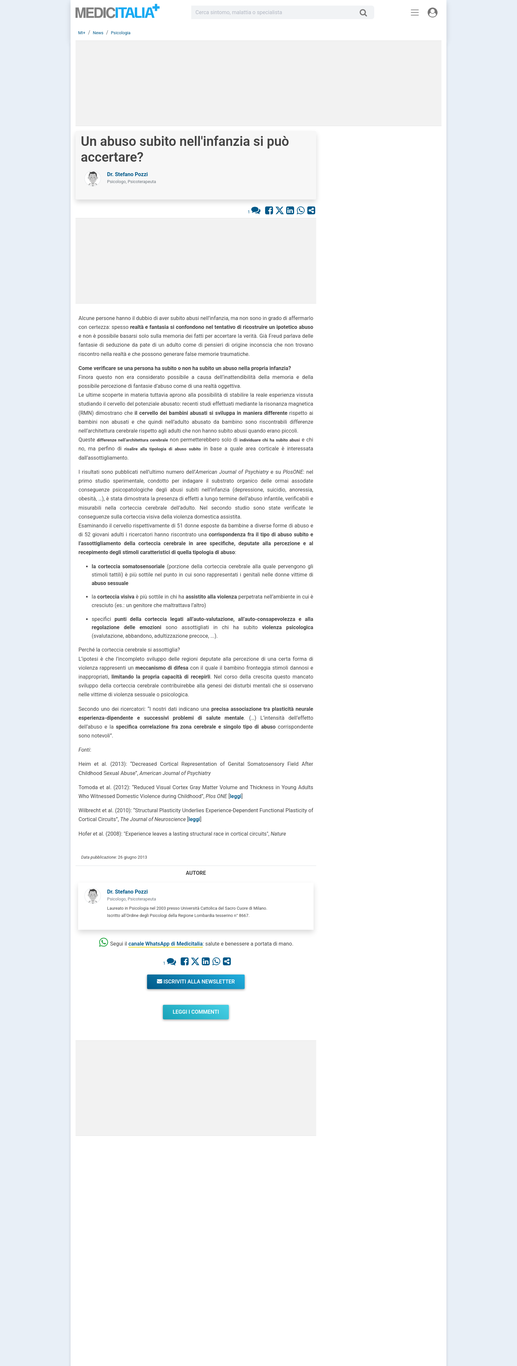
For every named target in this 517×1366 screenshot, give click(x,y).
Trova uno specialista (222, 1303)
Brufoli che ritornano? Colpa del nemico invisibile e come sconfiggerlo (404, 309)
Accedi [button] (209, 1288)
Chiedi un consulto (219, 1296)
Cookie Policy (383, 1311)
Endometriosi (394, 717)
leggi (235, 796)
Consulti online (300, 1288)
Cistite (387, 589)
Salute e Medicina (303, 1303)
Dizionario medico (303, 1311)
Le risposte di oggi (303, 1296)
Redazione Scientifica (390, 1296)
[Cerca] (365, 12)
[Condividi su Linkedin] (290, 210)
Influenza (390, 621)
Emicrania (391, 653)
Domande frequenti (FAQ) (225, 1311)
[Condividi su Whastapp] (300, 210)
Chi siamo (379, 1288)
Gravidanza (392, 685)
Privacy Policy (383, 1303)
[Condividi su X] (279, 210)
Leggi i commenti (196, 1012)
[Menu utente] (432, 12)
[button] (383, 248)
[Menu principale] (415, 12)
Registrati (228, 1288)
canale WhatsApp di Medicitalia (165, 944)
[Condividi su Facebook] (269, 210)
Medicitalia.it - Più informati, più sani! (118, 13)
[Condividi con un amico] (311, 210)
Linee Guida (152, 1334)
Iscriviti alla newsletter (196, 981)
